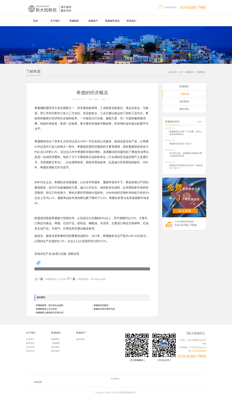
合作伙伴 (30, 351)
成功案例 (184, 101)
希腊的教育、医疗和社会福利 (92, 279)
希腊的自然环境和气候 (104, 309)
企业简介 (30, 339)
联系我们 (131, 21)
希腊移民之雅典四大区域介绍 (49, 312)
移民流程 (184, 109)
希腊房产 (93, 21)
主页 (181, 72)
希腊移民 (74, 21)
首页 (35, 21)
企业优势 (30, 347)
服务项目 (30, 343)
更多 (200, 122)
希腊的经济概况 (101, 305)
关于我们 (55, 21)
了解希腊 (200, 72)
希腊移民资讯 (112, 21)
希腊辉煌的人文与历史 (56, 279)
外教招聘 (38, 382)
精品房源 (80, 339)
